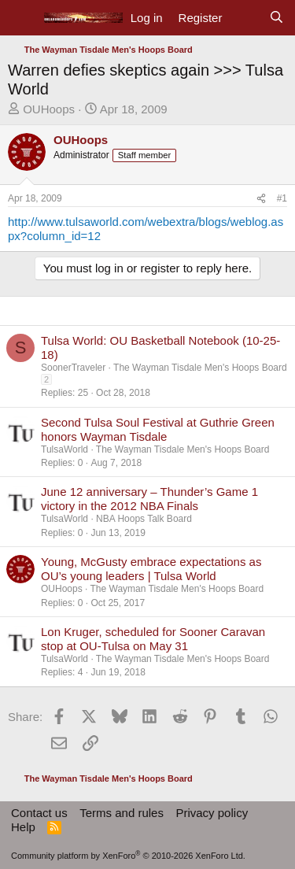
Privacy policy (211, 812)
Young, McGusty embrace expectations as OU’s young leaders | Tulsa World (151, 568)
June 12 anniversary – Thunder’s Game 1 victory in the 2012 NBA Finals (149, 498)
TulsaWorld (64, 449)
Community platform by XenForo (128, 855)
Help (23, 827)
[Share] (261, 198)
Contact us (39, 812)
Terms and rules (121, 812)
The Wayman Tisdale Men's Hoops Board (200, 367)
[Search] (276, 18)
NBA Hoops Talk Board (144, 518)
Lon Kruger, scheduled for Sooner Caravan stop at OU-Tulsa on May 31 (153, 639)
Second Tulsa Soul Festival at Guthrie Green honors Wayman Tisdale (158, 429)
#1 (282, 198)
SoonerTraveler (73, 367)
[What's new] (245, 18)
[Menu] (21, 18)
